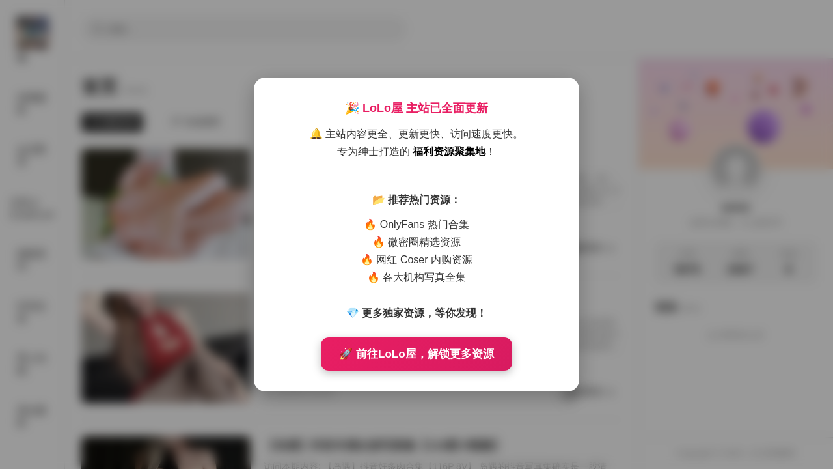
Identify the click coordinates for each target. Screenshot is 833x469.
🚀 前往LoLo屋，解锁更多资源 (416, 354)
